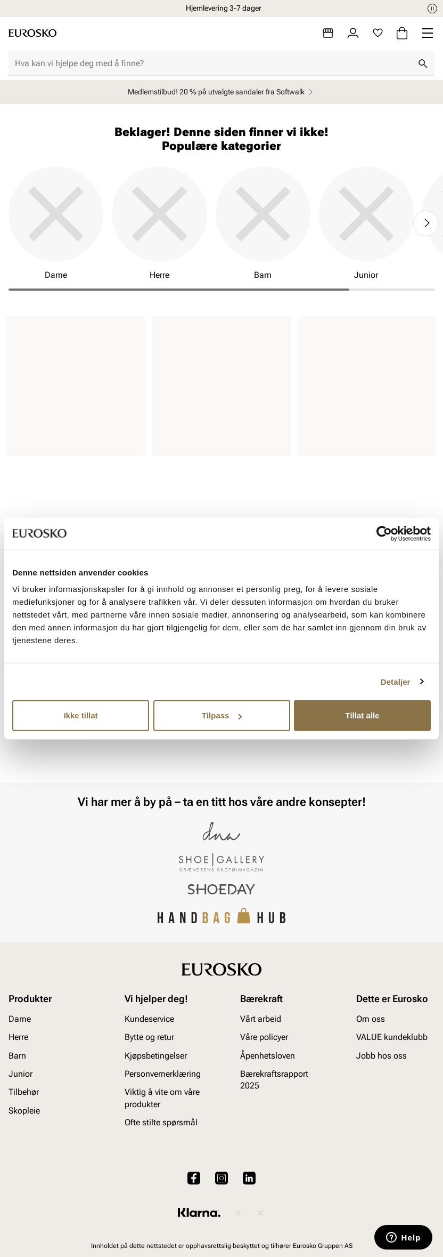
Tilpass (222, 715)
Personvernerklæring (163, 1074)
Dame (20, 1018)
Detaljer (396, 681)
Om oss (370, 1018)
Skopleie (24, 1110)
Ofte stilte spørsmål (161, 1122)
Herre (18, 1037)
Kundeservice (149, 1018)
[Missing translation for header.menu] (427, 33)
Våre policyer (264, 1037)
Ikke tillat (80, 715)
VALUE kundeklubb (392, 1037)
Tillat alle (363, 715)
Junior (20, 1074)
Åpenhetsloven (267, 1055)
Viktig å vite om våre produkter (162, 1098)
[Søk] (422, 63)
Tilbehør (24, 1092)
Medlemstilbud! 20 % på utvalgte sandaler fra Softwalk (222, 92)
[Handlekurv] (402, 33)
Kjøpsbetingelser (156, 1055)
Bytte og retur (149, 1037)
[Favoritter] (378, 33)
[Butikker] (328, 33)
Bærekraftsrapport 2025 (274, 1080)
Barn (17, 1055)
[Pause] (432, 8)
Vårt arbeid (260, 1018)
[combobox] (213, 63)
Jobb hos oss (381, 1055)
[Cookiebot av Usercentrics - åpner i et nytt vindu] (384, 533)
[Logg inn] (353, 33)
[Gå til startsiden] (32, 33)
